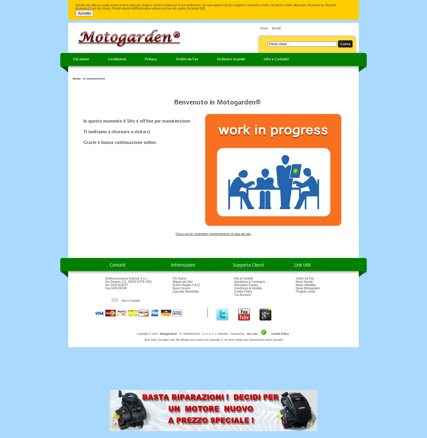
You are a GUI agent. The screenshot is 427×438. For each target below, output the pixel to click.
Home (264, 28)
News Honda (304, 281)
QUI (202, 8)
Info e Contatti (276, 59)
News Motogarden (308, 288)
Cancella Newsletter (186, 291)
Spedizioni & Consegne (249, 281)
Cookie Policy (243, 291)
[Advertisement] (213, 370)
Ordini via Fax (187, 59)
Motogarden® (168, 333)
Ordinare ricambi (231, 59)
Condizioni (117, 59)
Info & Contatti (243, 278)
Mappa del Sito (182, 281)
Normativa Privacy (246, 285)
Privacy (151, 59)
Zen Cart (252, 333)
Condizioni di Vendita (248, 288)
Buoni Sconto (181, 288)
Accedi (276, 28)
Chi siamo (81, 59)
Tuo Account (242, 294)
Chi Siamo (179, 278)
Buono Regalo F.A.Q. (186, 285)
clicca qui (299, 5)
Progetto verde (305, 291)
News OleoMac (306, 285)
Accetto (84, 13)
